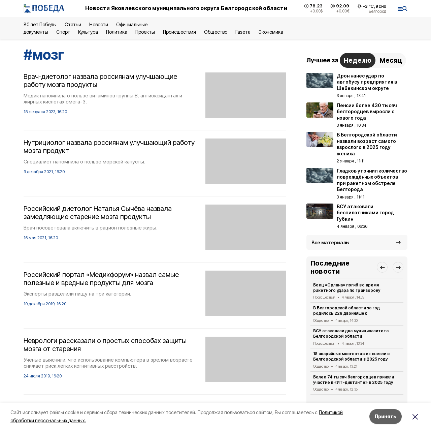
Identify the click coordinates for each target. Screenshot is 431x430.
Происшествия (179, 32)
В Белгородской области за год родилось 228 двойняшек (346, 310)
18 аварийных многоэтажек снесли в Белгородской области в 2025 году (351, 356)
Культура (88, 32)
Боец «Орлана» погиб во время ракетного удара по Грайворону (346, 287)
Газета (243, 32)
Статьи (73, 24)
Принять (385, 416)
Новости (98, 24)
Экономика (271, 32)
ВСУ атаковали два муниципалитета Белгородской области (351, 333)
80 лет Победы (40, 24)
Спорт (63, 32)
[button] (382, 267)
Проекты (145, 32)
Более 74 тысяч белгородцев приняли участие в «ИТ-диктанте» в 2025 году (353, 379)
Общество (215, 32)
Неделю (357, 60)
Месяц (390, 60)
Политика (116, 32)
